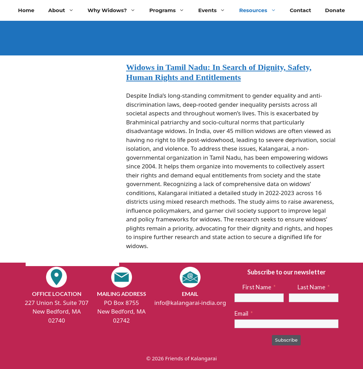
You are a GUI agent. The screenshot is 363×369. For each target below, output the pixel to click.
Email (241, 313)
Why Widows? (115, 10)
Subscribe (286, 340)
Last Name (311, 287)
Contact (300, 10)
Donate (335, 10)
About (64, 10)
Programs (170, 10)
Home (26, 10)
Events (215, 10)
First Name (256, 287)
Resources (261, 10)
